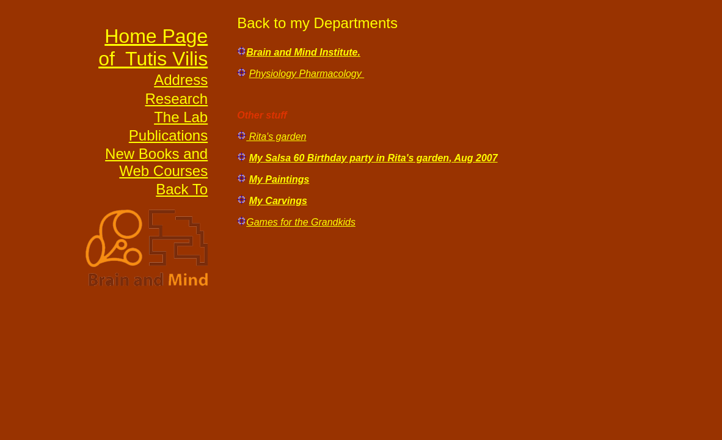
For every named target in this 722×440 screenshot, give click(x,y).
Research (176, 98)
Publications (168, 135)
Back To (182, 189)
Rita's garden (276, 136)
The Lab (181, 117)
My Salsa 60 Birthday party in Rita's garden (349, 158)
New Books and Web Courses (156, 162)
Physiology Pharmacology (307, 73)
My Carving (275, 201)
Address (181, 80)
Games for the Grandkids (301, 222)
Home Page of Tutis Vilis (153, 47)
